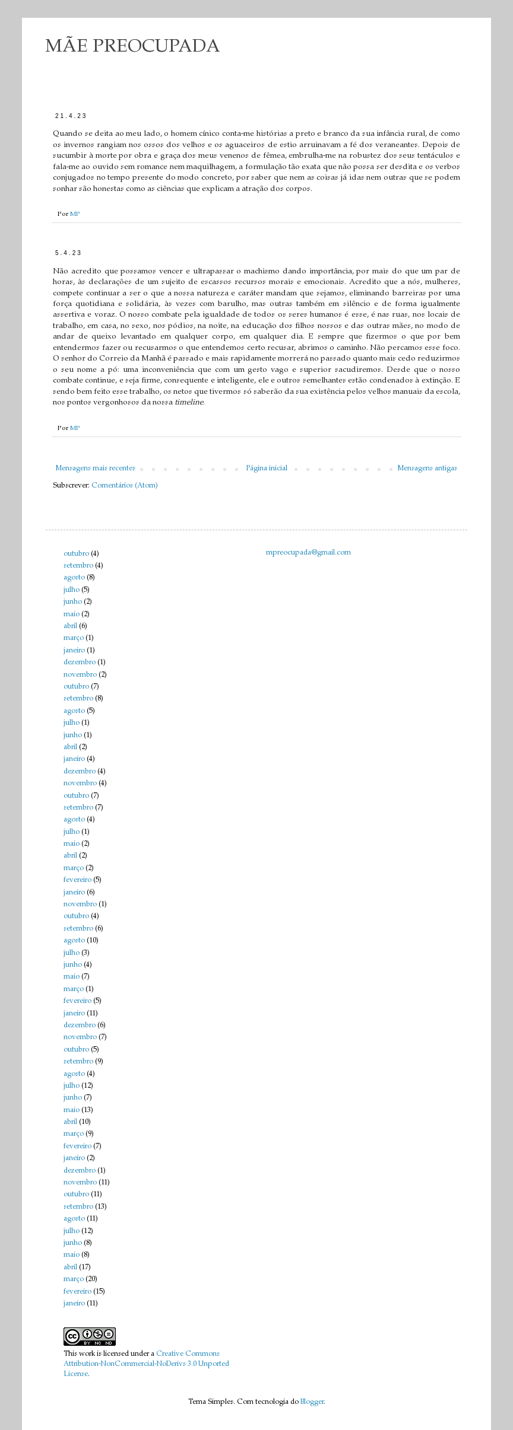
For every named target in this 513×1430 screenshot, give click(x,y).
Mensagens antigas (427, 468)
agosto (74, 577)
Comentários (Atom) (124, 485)
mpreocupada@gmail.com (308, 552)
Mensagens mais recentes (95, 468)
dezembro (80, 662)
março (74, 638)
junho (73, 602)
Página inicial (266, 468)
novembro (80, 675)
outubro (76, 554)
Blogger (312, 1402)
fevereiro (77, 880)
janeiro (74, 650)
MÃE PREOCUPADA (133, 47)
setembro (78, 565)
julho (72, 590)
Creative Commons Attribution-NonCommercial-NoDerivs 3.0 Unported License (146, 1364)
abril (70, 626)
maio (72, 614)
